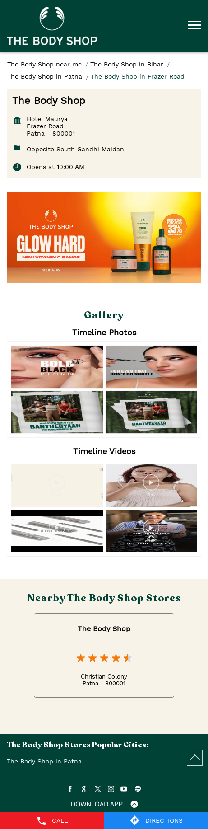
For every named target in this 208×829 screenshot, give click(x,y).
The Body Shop (104, 628)
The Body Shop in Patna (44, 761)
